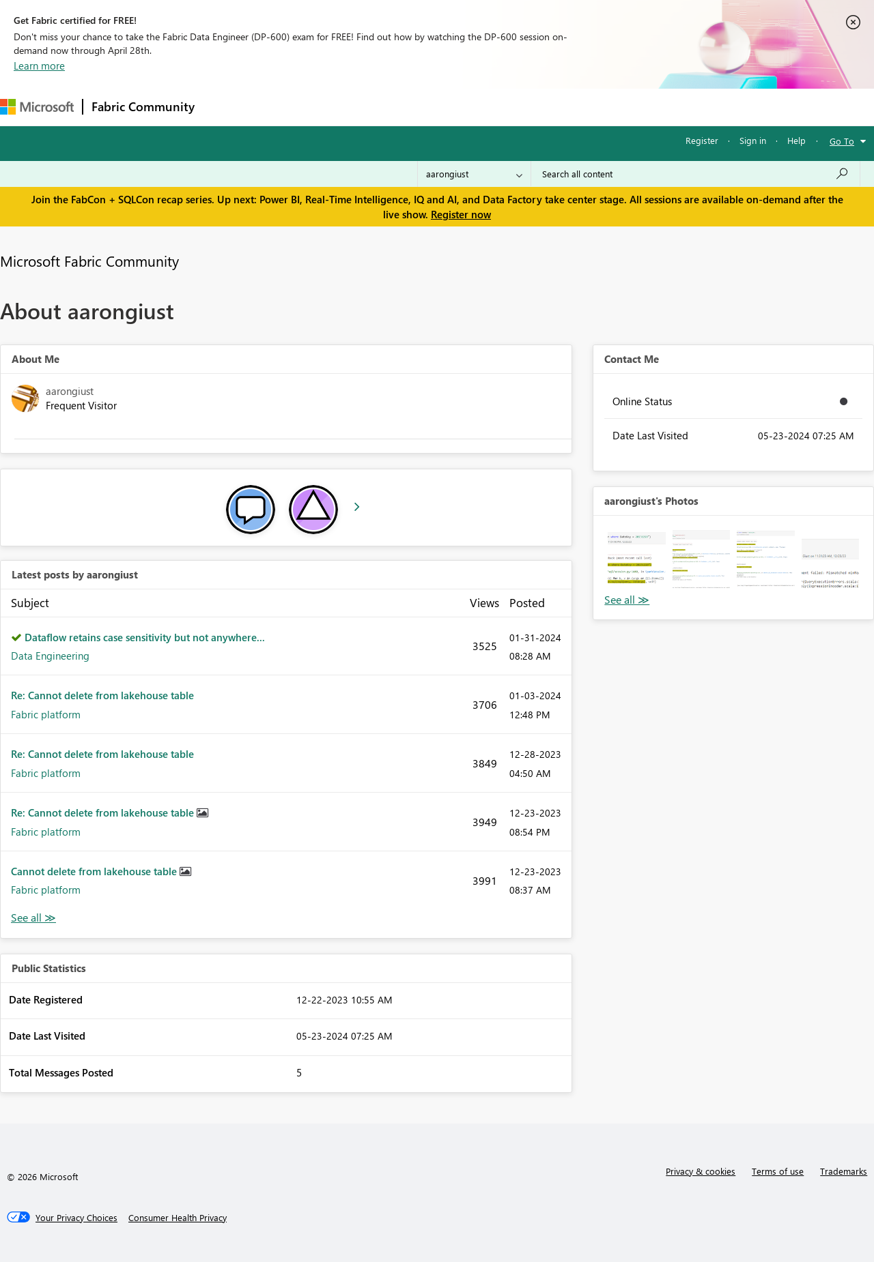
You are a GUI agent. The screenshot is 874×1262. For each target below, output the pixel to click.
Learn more (39, 65)
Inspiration (286, 107)
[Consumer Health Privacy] (177, 1217)
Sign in (752, 140)
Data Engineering (50, 655)
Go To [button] (842, 141)
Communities (402, 107)
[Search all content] (695, 174)
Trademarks (843, 1171)
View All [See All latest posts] (33, 918)
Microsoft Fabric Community (89, 260)
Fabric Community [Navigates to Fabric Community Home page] (143, 106)
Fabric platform (46, 714)
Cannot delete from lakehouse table (95, 871)
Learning (516, 107)
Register (702, 140)
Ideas (341, 107)
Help (796, 140)
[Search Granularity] (474, 174)
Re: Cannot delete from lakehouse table (102, 695)
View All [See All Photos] (626, 600)
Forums (225, 107)
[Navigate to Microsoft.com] (37, 107)
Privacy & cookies (700, 1171)
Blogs (464, 107)
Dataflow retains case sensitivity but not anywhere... (145, 637)
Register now (461, 214)
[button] (636, 558)
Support (574, 107)
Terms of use (778, 1171)
